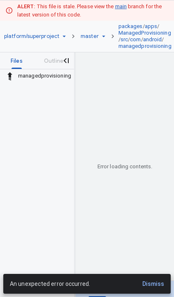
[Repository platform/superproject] (31, 36)
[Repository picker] (64, 36)
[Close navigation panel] (66, 60)
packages (130, 26)
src (124, 39)
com (135, 39)
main (121, 6)
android (152, 39)
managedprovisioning (145, 46)
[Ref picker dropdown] (103, 36)
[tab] (16, 60)
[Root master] (89, 36)
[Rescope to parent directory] (10, 76)
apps (151, 26)
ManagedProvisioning (144, 33)
